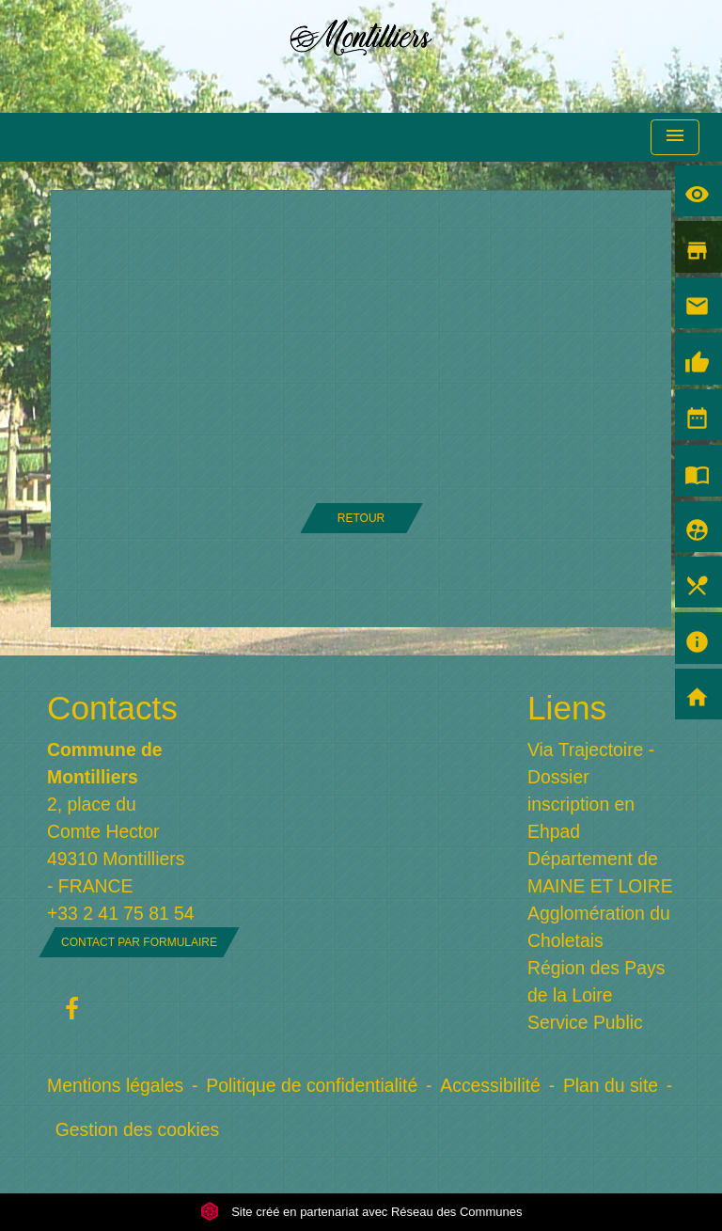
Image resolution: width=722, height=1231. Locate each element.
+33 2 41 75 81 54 (121, 913)
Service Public (585, 1022)
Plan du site (610, 1085)
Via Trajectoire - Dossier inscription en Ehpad (590, 790)
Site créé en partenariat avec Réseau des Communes (361, 1212)
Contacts (112, 707)
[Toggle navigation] (675, 137)
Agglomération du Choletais (598, 927)
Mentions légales (115, 1085)
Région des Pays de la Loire (596, 981)
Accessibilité (490, 1085)
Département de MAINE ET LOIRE (600, 872)
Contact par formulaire (139, 942)
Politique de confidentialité (311, 1085)
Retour (361, 518)
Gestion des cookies (137, 1129)
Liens (566, 707)
